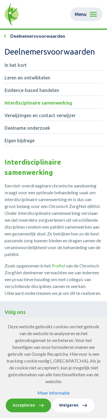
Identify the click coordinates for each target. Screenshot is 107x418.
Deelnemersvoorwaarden (37, 36)
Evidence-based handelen (32, 90)
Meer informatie (53, 392)
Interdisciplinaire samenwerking (38, 102)
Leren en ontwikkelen (27, 77)
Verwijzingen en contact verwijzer (40, 115)
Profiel (59, 265)
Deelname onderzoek (27, 128)
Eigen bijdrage (20, 140)
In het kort (16, 65)
